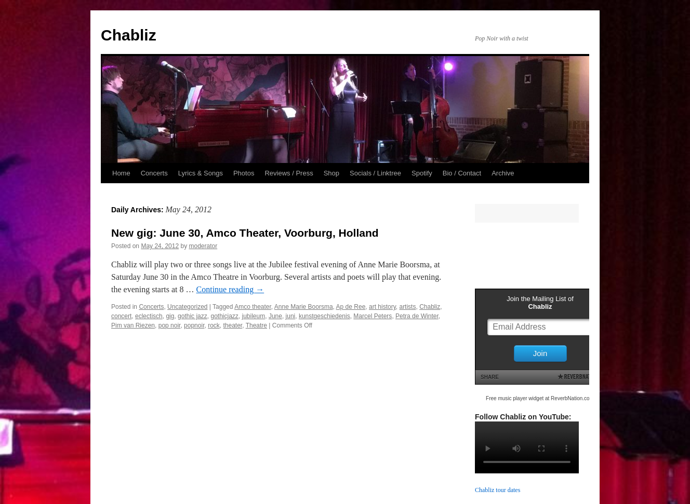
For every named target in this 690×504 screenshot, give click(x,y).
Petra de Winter (417, 316)
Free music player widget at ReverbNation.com (540, 398)
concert (121, 316)
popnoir (194, 325)
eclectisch (149, 316)
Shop (331, 173)
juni (291, 316)
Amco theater (252, 306)
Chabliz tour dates (497, 490)
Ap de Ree (351, 306)
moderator (203, 246)
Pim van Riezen (133, 325)
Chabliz (128, 35)
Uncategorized (187, 306)
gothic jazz (192, 316)
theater (232, 325)
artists (407, 306)
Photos (243, 173)
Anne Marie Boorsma (303, 306)
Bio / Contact (462, 173)
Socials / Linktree (375, 173)
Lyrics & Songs (200, 173)
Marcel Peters (372, 316)
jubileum (254, 316)
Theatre (256, 325)
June (275, 316)
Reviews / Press (288, 173)
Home (121, 173)
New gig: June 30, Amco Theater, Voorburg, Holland (245, 233)
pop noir (169, 325)
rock (214, 325)
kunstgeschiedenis (324, 316)
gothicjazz (224, 316)
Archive (503, 173)
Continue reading (230, 289)
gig (170, 316)
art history (382, 306)
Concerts (154, 173)
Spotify (422, 173)
